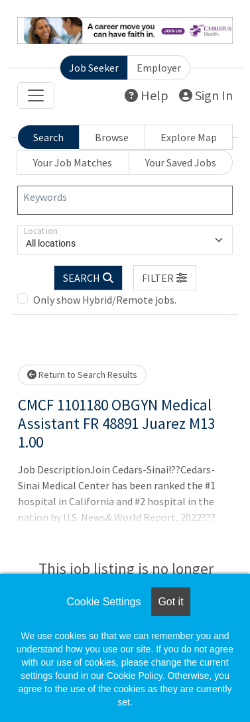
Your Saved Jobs (180, 162)
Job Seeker (94, 67)
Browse (112, 137)
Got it (170, 601)
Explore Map (188, 137)
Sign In (206, 95)
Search (48, 137)
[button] (165, 277)
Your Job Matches (72, 162)
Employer (159, 67)
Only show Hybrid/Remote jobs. (104, 299)
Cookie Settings (103, 601)
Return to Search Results (82, 375)
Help (146, 95)
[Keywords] (125, 200)
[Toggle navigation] (35, 95)
